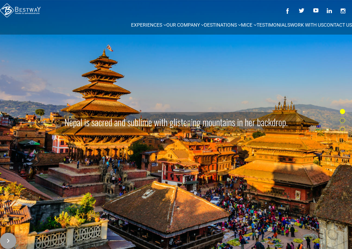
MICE (249, 25)
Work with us (307, 25)
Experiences (148, 25)
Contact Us (338, 25)
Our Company (185, 25)
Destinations (222, 25)
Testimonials (273, 25)
